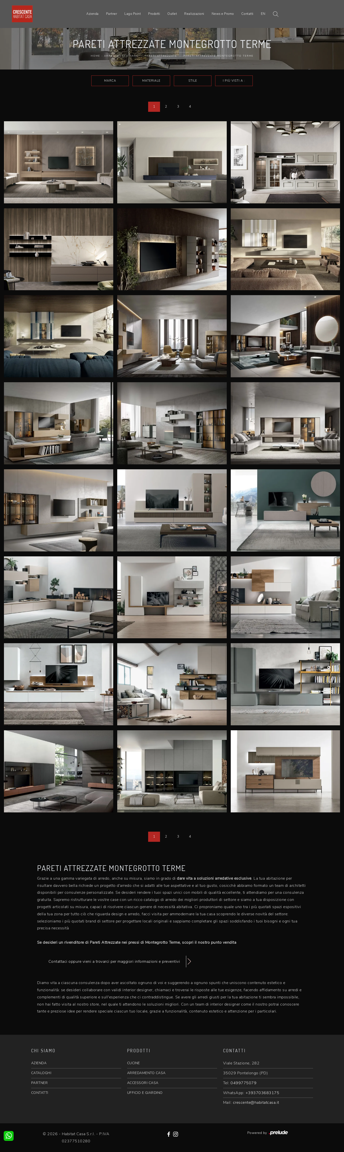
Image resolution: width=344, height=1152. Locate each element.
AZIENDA (39, 1063)
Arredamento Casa (121, 56)
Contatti (247, 14)
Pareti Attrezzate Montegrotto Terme (218, 56)
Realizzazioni (194, 14)
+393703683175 (262, 1093)
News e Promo (223, 14)
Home (95, 56)
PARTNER (39, 1083)
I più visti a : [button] (234, 81)
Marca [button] (110, 81)
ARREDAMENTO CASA (146, 1073)
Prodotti (154, 14)
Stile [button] (192, 81)
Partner (111, 14)
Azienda (92, 14)
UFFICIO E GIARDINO (145, 1092)
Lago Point (132, 14)
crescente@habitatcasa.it (256, 1102)
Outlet (172, 14)
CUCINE (133, 1063)
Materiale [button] (151, 81)
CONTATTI (39, 1092)
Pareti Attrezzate (161, 56)
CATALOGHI (41, 1073)
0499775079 (243, 1083)
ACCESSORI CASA (143, 1083)
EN (263, 14)
